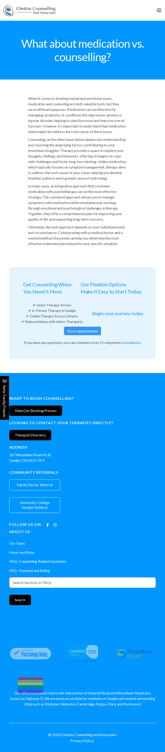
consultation (131, 342)
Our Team (17, 543)
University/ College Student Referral (35, 504)
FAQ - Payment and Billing (29, 570)
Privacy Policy (82, 740)
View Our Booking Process (36, 410)
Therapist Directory (30, 435)
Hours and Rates (22, 552)
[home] (29, 10)
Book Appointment (82, 331)
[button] (159, 10)
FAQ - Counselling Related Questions (37, 561)
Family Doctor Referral (34, 485)
